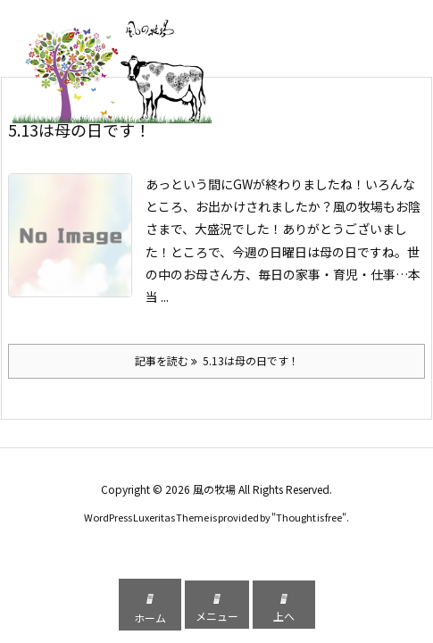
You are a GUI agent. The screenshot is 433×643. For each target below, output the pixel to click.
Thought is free (309, 517)
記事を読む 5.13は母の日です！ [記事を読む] (217, 360)
